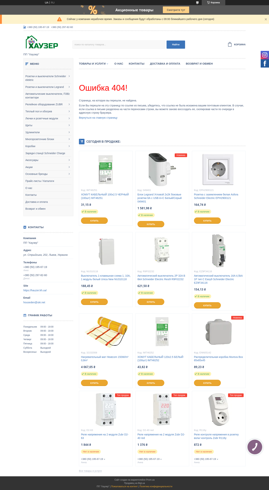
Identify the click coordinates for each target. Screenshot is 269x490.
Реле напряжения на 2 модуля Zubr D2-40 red (161, 436)
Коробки (30, 146)
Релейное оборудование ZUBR (44, 104)
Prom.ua (150, 480)
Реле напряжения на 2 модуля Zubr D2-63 (104, 436)
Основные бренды (36, 173)
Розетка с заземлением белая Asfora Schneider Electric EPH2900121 (216, 196)
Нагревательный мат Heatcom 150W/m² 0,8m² (104, 358)
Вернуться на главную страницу (98, 117)
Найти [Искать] (176, 44)
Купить (94, 221)
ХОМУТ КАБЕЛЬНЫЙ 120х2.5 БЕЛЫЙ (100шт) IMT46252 (160, 358)
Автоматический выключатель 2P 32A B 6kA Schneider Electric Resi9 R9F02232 (161, 277)
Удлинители (32, 132)
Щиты (28, 125)
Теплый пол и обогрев (38, 111)
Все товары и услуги (90, 470)
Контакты (30, 194)
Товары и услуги (92, 63)
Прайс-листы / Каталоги (39, 180)
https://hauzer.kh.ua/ (35, 290)
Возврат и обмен (35, 208)
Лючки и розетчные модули (41, 118)
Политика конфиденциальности (156, 486)
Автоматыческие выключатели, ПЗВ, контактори (47, 95)
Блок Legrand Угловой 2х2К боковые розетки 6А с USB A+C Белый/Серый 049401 (159, 198)
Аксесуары (31, 160)
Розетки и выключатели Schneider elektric (45, 78)
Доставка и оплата (36, 201)
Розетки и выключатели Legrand (44, 86)
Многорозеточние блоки (39, 139)
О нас (28, 188)
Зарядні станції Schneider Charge (45, 153)
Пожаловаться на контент (124, 486)
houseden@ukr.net (34, 302)
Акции (29, 167)
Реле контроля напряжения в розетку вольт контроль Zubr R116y (216, 436)
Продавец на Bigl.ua (134, 483)
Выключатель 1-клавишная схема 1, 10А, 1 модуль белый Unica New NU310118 (105, 277)
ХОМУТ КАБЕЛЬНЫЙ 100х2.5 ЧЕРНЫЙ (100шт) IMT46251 (105, 196)
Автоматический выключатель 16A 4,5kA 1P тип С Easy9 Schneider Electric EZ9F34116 (218, 279)
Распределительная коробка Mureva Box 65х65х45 (218, 358)
